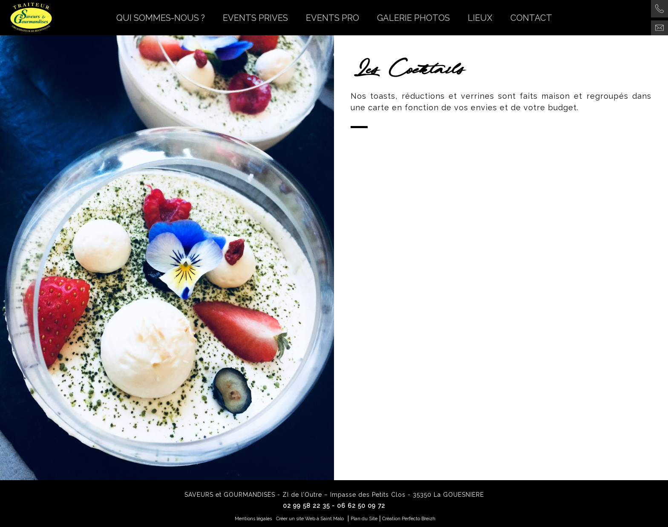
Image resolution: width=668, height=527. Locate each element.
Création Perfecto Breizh (408, 518)
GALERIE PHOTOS (413, 18)
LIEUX (480, 18)
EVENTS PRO (332, 18)
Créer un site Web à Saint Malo (310, 518)
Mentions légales (253, 518)
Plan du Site (364, 518)
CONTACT (531, 18)
